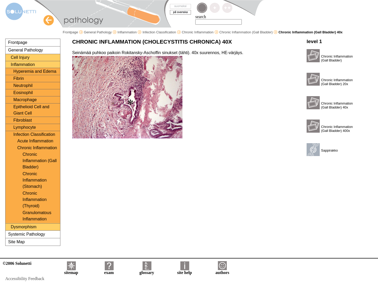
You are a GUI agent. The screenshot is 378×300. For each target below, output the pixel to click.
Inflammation (130, 32)
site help (184, 271)
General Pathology (100, 32)
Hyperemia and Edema (34, 71)
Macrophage (25, 99)
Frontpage (73, 32)
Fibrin (18, 78)
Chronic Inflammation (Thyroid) (35, 199)
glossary (146, 271)
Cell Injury (20, 57)
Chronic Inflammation (200, 32)
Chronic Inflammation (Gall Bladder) (248, 32)
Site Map (16, 242)
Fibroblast (22, 120)
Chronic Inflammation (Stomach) (35, 180)
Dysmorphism (23, 227)
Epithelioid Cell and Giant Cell (31, 110)
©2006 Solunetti (17, 263)
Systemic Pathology (26, 234)
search (200, 16)
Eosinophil (23, 92)
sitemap (71, 271)
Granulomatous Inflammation (37, 215)
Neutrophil (23, 85)
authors (222, 271)
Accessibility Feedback (24, 278)
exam (109, 271)
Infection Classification (162, 32)
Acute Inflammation (35, 141)
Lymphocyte (24, 127)
